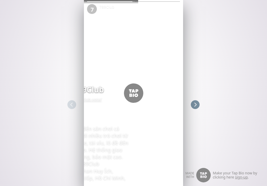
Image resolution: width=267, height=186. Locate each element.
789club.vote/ (95, 99)
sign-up (241, 177)
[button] (109, 1)
